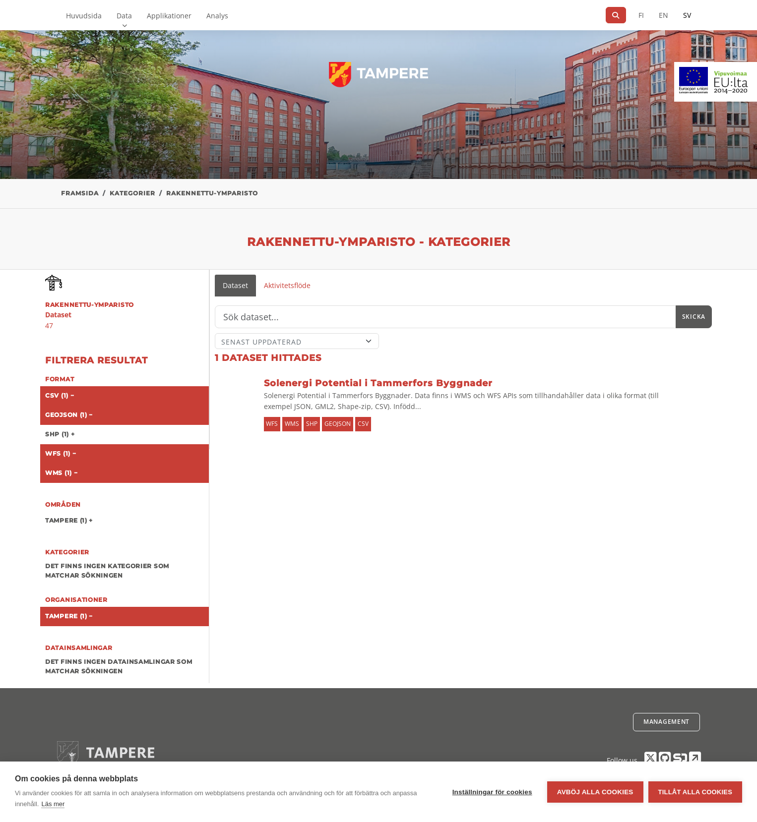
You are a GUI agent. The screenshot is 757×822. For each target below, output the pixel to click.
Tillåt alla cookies (695, 792)
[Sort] (297, 341)
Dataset (235, 285)
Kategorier (132, 193)
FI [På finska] (641, 15)
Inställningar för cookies (492, 792)
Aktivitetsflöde (287, 285)
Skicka (693, 316)
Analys (217, 15)
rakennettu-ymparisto (212, 193)
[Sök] (616, 15)
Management (666, 721)
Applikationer (169, 15)
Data (124, 15)
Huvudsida (84, 15)
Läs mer (52, 804)
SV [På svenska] (687, 15)
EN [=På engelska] (663, 15)
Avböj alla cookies (595, 792)
